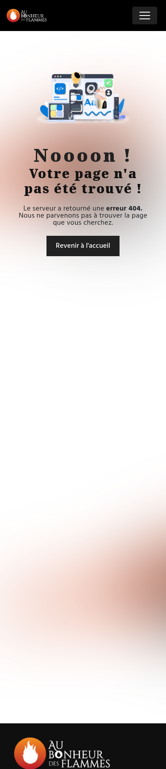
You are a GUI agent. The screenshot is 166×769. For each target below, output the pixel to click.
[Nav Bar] (144, 15)
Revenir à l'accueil (83, 246)
